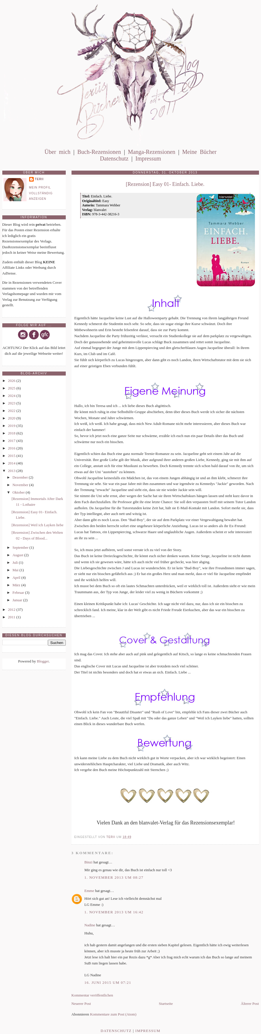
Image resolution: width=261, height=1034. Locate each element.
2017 (12, 440)
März (16, 585)
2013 (12, 471)
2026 (12, 380)
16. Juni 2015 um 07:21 (108, 982)
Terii (39, 179)
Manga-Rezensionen (151, 152)
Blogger (43, 661)
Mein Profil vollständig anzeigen (41, 193)
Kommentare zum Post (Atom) (113, 1014)
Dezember (20, 477)
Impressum (148, 158)
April (16, 577)
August (18, 555)
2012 (12, 609)
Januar (17, 600)
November (20, 485)
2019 (12, 425)
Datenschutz (114, 158)
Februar (18, 592)
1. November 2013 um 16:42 (114, 912)
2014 (12, 463)
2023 (12, 403)
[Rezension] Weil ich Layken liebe (37, 525)
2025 (12, 388)
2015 (12, 455)
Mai (15, 570)
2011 (12, 617)
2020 (12, 418)
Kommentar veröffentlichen (92, 995)
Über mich (57, 152)
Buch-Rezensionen (99, 152)
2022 (12, 410)
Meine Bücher (199, 152)
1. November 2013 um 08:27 (114, 877)
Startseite (166, 1003)
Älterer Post (250, 1003)
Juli (15, 562)
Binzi (89, 862)
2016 (12, 448)
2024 (12, 395)
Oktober (19, 492)
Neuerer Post (81, 1003)
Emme (89, 891)
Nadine (90, 925)
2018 (12, 433)
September (20, 547)
